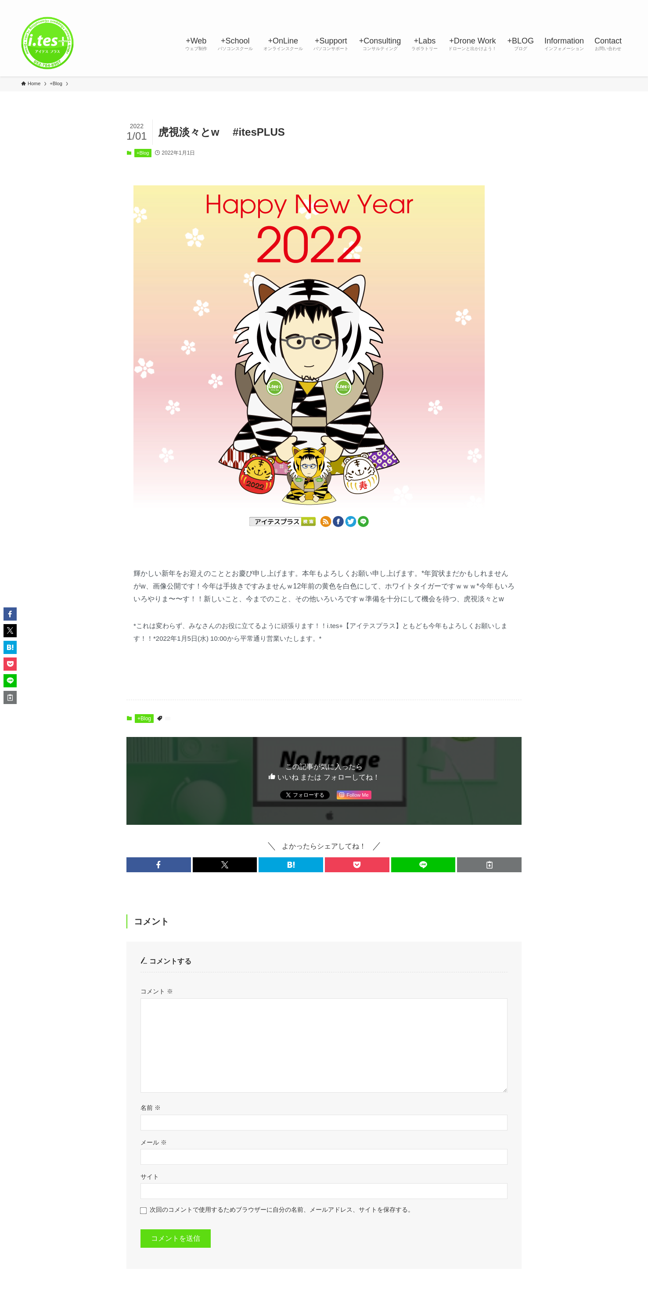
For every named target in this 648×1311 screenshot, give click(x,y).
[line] (575, 5)
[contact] (610, 5)
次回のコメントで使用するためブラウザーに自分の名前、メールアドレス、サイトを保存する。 (282, 1209)
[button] (158, 864)
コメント (156, 991)
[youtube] (587, 5)
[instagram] (564, 5)
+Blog (143, 152)
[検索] (621, 5)
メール (153, 1142)
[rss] (598, 5)
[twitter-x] (552, 5)
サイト (149, 1176)
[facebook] (541, 5)
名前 (150, 1107)
